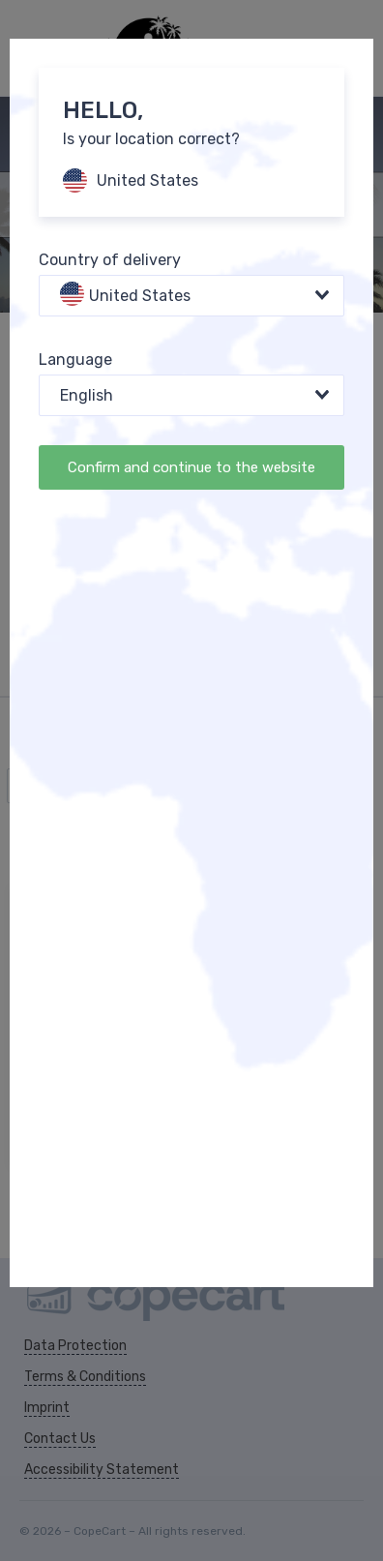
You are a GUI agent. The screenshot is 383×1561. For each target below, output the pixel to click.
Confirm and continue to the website (191, 467)
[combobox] (191, 295)
